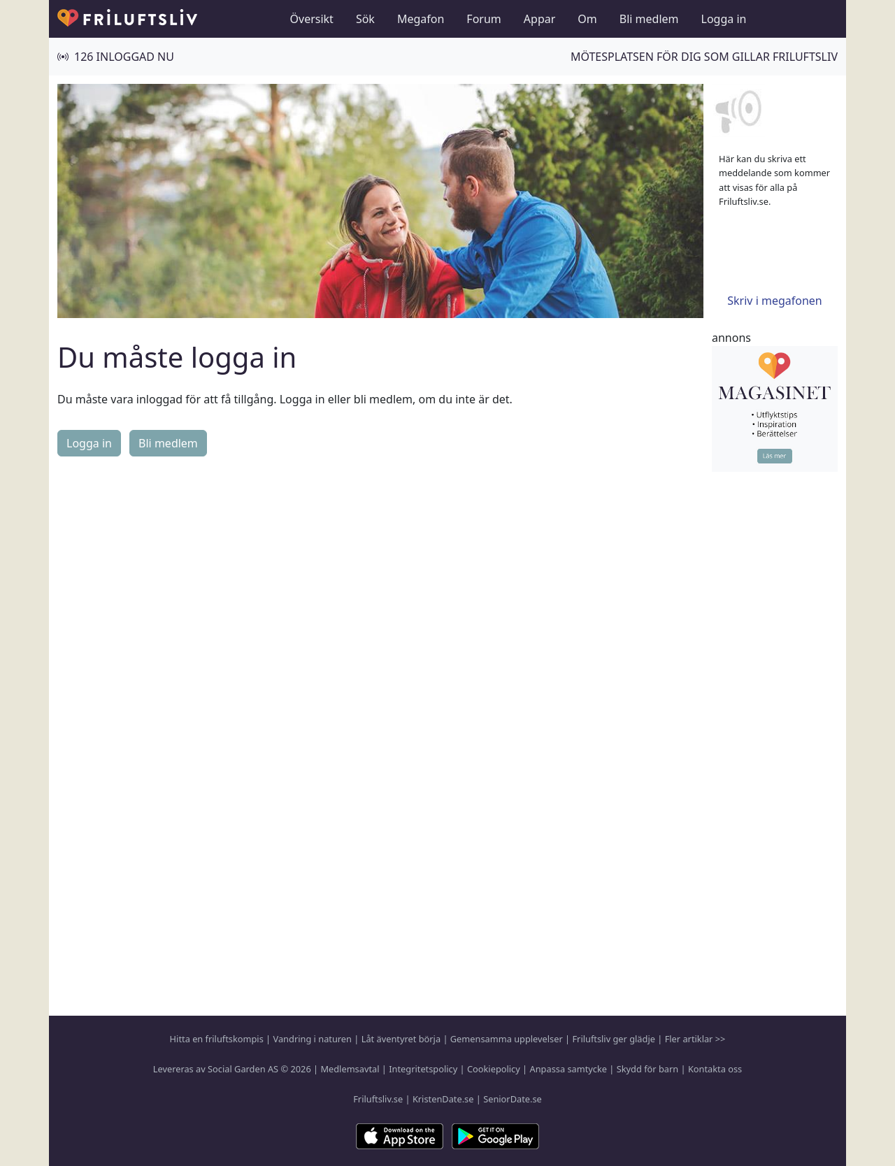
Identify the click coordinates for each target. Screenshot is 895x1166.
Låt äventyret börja (401, 1038)
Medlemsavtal (349, 1069)
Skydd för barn (647, 1069)
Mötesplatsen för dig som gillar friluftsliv (704, 56)
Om (587, 19)
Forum (483, 19)
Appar (540, 19)
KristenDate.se (443, 1099)
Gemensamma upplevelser (506, 1038)
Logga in (724, 19)
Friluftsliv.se (378, 1099)
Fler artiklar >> (695, 1038)
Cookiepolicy (493, 1069)
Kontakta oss (715, 1069)
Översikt (312, 19)
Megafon (420, 19)
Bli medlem (649, 19)
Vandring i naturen (312, 1038)
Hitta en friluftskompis (217, 1038)
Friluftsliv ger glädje (613, 1038)
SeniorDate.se (512, 1099)
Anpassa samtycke (569, 1069)
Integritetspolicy (423, 1069)
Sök (365, 19)
